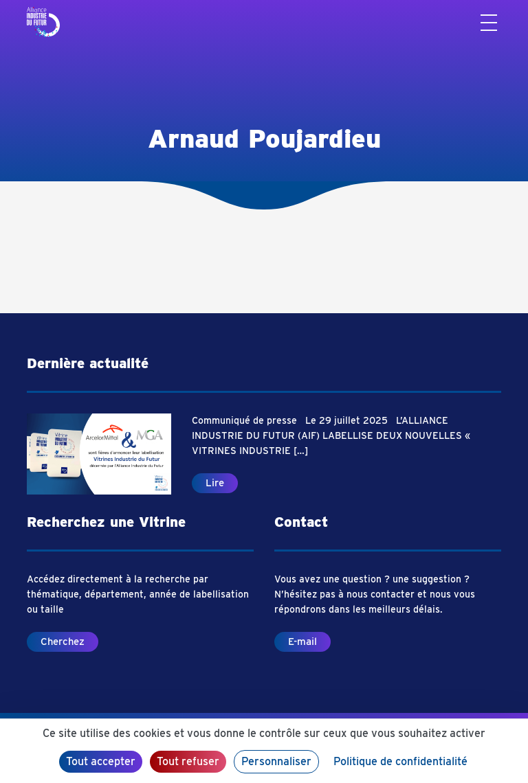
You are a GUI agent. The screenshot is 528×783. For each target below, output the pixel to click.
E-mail (302, 641)
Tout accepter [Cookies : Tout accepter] (100, 761)
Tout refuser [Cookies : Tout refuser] (188, 761)
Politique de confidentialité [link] (400, 761)
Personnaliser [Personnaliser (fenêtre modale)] (276, 761)
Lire (215, 483)
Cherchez (63, 641)
